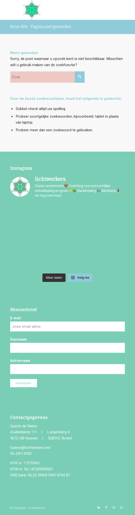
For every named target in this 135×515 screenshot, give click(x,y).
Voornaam (18, 339)
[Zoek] (47, 77)
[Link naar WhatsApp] (121, 507)
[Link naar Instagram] (113, 507)
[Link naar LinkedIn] (98, 507)
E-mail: (16, 318)
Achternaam (20, 360)
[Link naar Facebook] (106, 507)
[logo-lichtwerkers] (56, 10)
